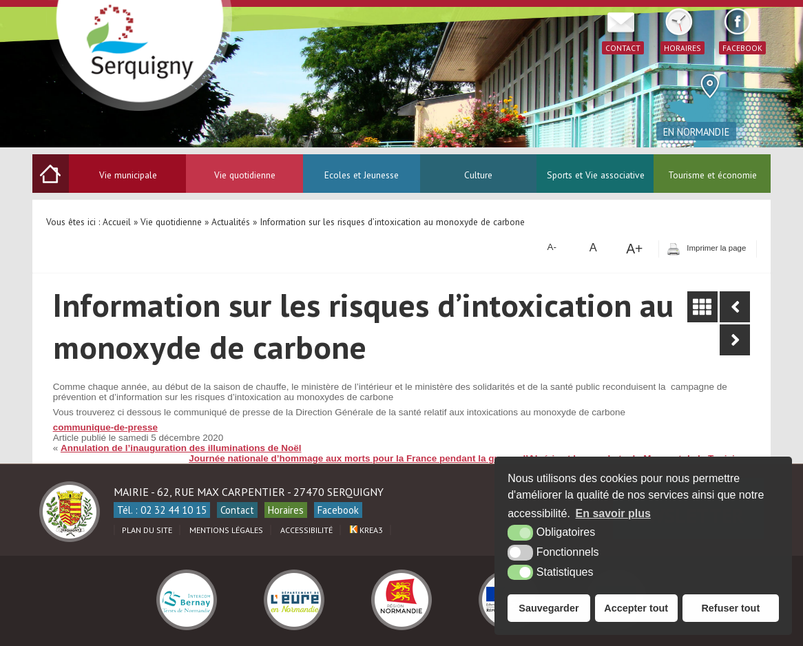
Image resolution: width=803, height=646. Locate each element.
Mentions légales (226, 530)
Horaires (286, 510)
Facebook (338, 510)
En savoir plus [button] (613, 513)
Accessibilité (306, 530)
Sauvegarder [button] (548, 608)
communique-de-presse (105, 427)
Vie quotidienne (244, 175)
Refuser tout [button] (730, 608)
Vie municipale (128, 175)
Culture (478, 175)
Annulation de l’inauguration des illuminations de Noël (181, 448)
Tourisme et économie (712, 175)
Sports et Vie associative (596, 175)
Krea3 (366, 530)
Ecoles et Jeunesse (361, 175)
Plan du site (147, 530)
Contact (237, 510)
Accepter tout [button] (636, 608)
